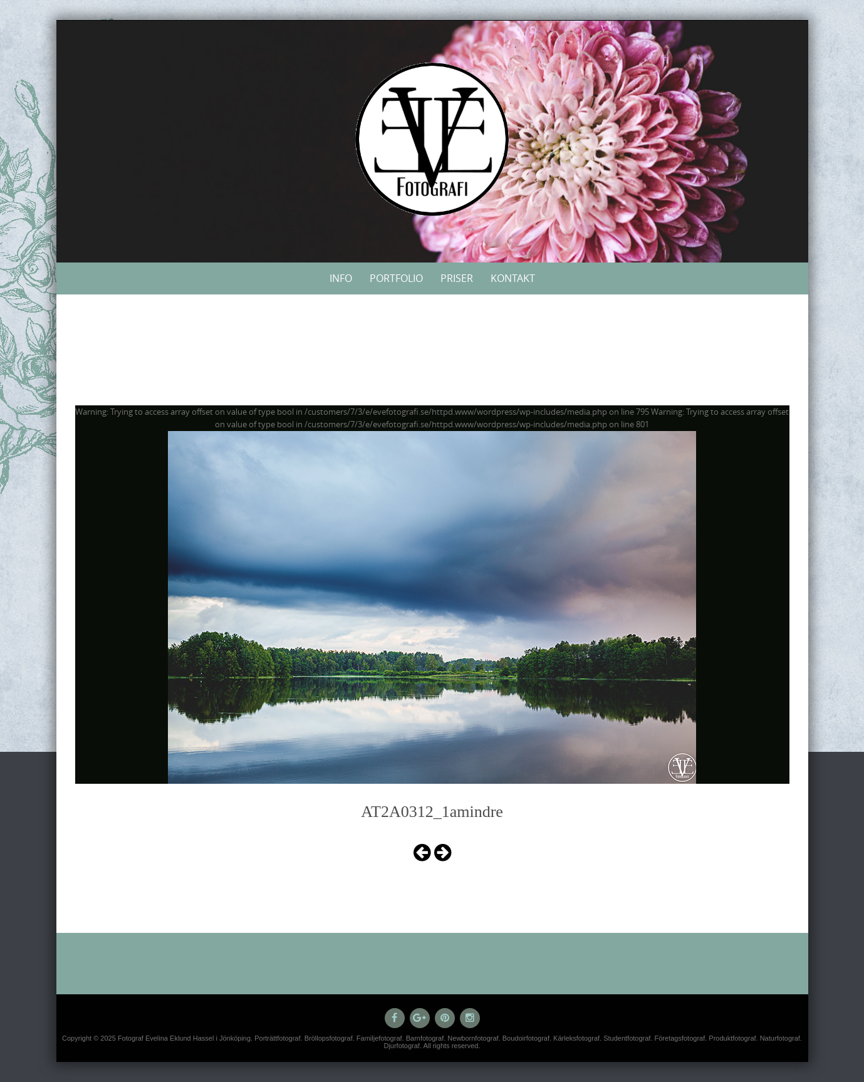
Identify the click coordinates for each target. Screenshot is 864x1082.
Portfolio (396, 278)
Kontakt (513, 278)
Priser (456, 278)
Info (341, 278)
